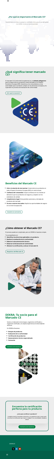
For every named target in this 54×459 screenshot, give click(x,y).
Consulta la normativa (14, 212)
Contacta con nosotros (27, 427)
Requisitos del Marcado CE (15, 251)
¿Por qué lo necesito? (13, 93)
